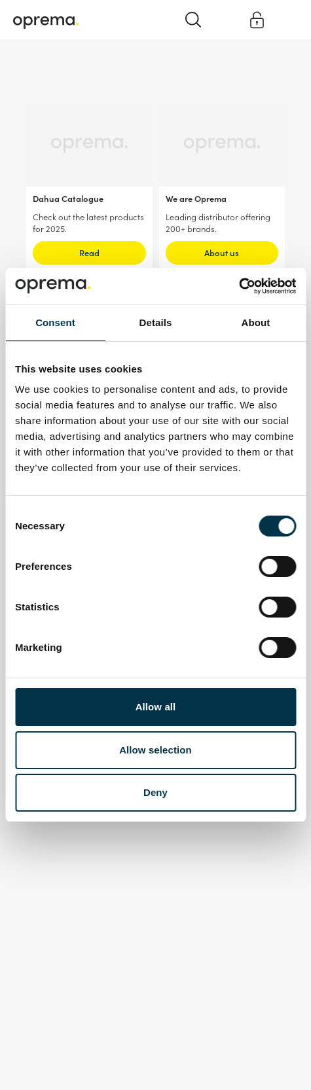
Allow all (156, 706)
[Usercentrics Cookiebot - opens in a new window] (238, 286)
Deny (155, 792)
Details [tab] (155, 322)
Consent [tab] (55, 322)
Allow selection (155, 749)
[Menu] (287, 19)
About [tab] (256, 322)
